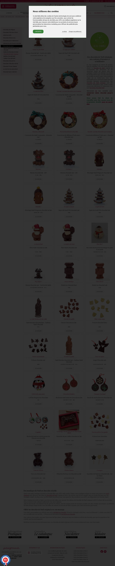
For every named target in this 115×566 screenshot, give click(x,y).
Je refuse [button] (64, 31)
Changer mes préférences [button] (75, 31)
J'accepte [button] (38, 31)
